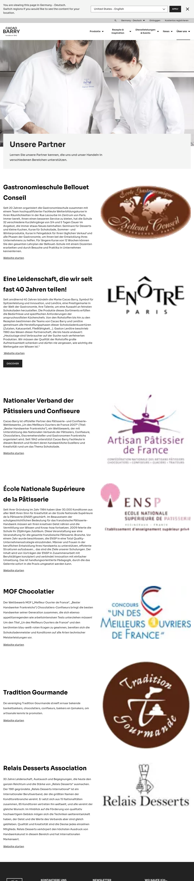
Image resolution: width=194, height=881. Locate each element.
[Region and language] (129, 9)
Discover (13, 363)
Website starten (13, 258)
